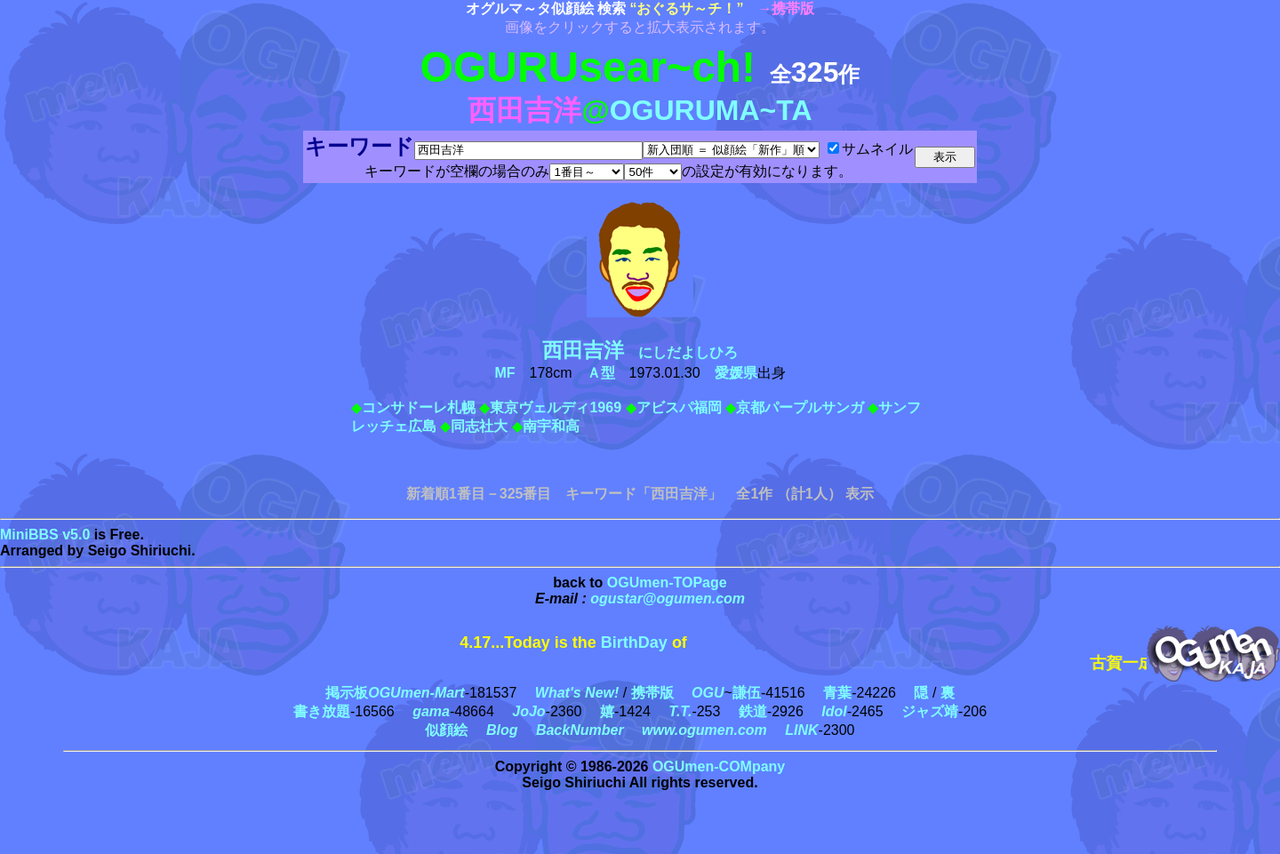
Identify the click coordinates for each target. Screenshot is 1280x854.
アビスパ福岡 (679, 407)
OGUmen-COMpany (718, 766)
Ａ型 (601, 372)
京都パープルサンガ (800, 407)
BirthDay (634, 642)
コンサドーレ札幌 (419, 407)
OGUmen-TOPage (667, 582)
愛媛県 (736, 372)
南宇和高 (551, 426)
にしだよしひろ (647, 352)
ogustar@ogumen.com (667, 598)
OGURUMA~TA (711, 110)
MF (504, 372)
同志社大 (479, 426)
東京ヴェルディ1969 (555, 407)
